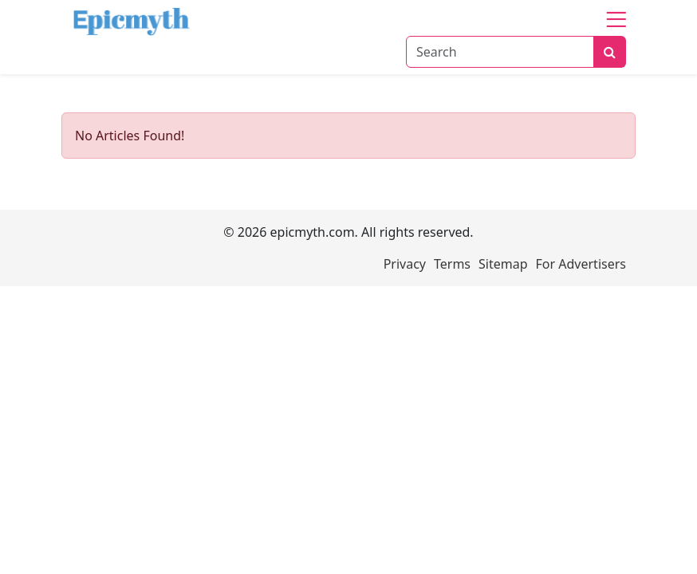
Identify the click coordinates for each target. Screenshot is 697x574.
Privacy (405, 264)
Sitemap (503, 264)
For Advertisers (581, 264)
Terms (452, 264)
